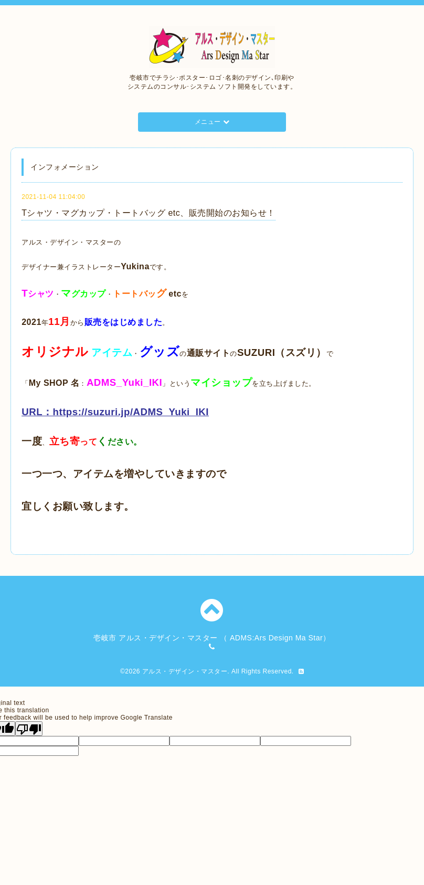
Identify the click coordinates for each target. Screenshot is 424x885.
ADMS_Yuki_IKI (124, 382)
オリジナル (55, 351)
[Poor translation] (29, 728)
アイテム (111, 352)
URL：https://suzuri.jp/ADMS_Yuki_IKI (115, 411)
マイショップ (221, 382)
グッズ (160, 351)
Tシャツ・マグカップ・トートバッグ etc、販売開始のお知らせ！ (148, 212)
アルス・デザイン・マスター (185, 671)
